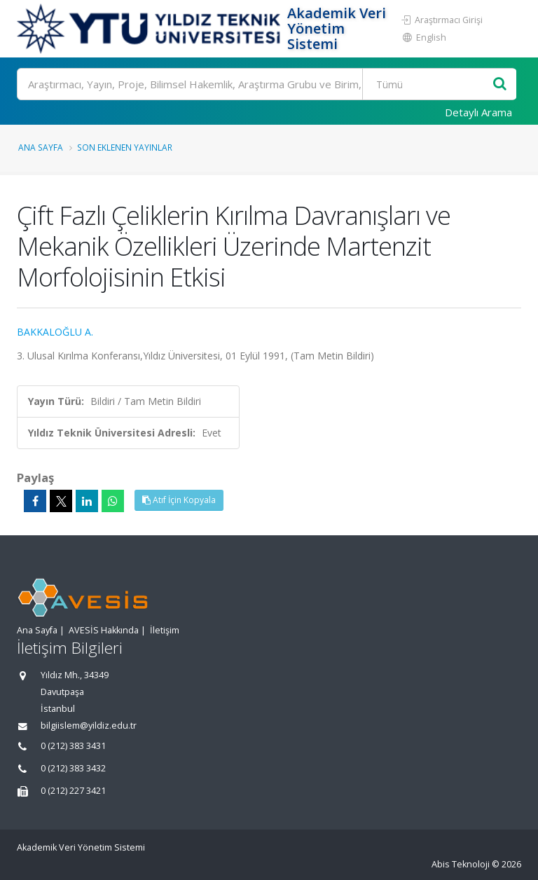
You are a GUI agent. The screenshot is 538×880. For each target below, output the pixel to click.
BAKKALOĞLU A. (55, 331)
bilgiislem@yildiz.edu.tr (89, 725)
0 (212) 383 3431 (73, 746)
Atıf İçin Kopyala (179, 500)
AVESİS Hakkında (104, 630)
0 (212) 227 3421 (73, 791)
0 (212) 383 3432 (73, 768)
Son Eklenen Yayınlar (124, 147)
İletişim (164, 630)
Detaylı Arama (478, 112)
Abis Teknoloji (461, 864)
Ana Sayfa (40, 147)
